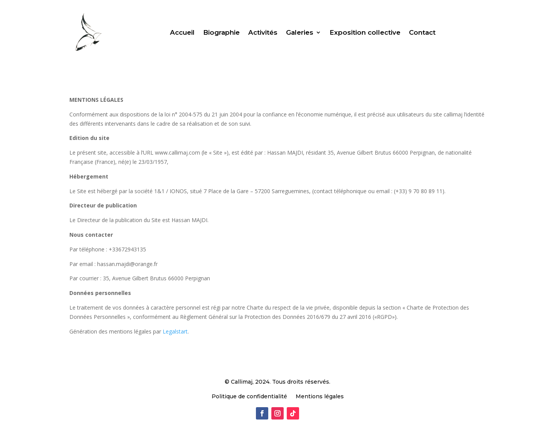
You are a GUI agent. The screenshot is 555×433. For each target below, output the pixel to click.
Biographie (221, 32)
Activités (263, 32)
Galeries (299, 32)
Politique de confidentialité (249, 397)
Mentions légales (320, 397)
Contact (422, 32)
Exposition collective (365, 32)
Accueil (182, 32)
